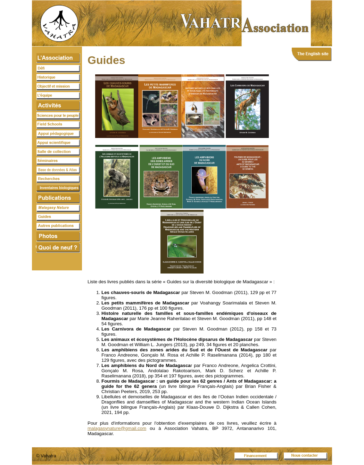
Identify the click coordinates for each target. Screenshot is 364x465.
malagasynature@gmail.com (117, 428)
